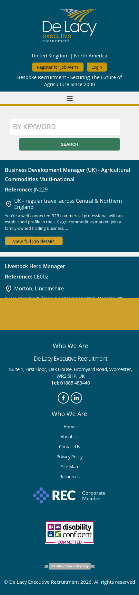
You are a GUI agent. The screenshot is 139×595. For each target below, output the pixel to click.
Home (69, 427)
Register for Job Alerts (58, 67)
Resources (69, 476)
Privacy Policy (69, 457)
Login (97, 67)
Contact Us (69, 447)
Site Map (69, 466)
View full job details (34, 241)
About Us (70, 437)
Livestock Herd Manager (35, 266)
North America (90, 55)
